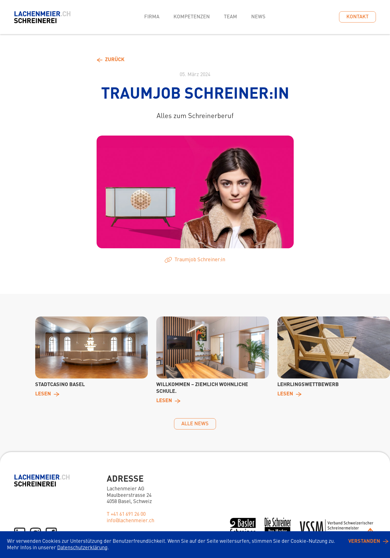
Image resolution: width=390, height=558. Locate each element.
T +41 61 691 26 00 (126, 514)
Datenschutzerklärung (82, 547)
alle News (195, 423)
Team (230, 16)
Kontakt (357, 16)
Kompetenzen (191, 16)
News (258, 16)
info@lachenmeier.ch (130, 520)
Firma (151, 16)
